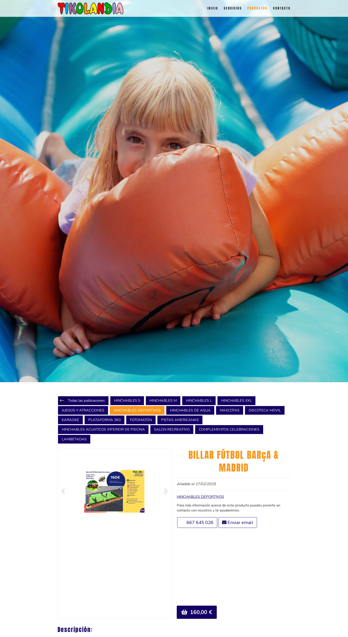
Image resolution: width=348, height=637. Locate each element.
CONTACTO (281, 8)
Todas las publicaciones (86, 400)
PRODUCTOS (257, 8)
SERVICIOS (233, 8)
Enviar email (240, 522)
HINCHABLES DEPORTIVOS (200, 496)
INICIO (212, 8)
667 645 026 (200, 522)
